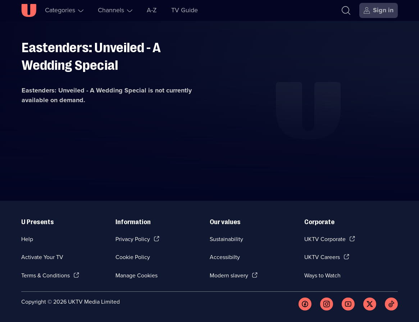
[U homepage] (28, 10)
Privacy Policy (132, 239)
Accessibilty (225, 257)
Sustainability (226, 239)
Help (27, 239)
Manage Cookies (136, 275)
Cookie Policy (132, 257)
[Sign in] (378, 10)
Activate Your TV (42, 257)
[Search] (346, 10)
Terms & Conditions (45, 275)
